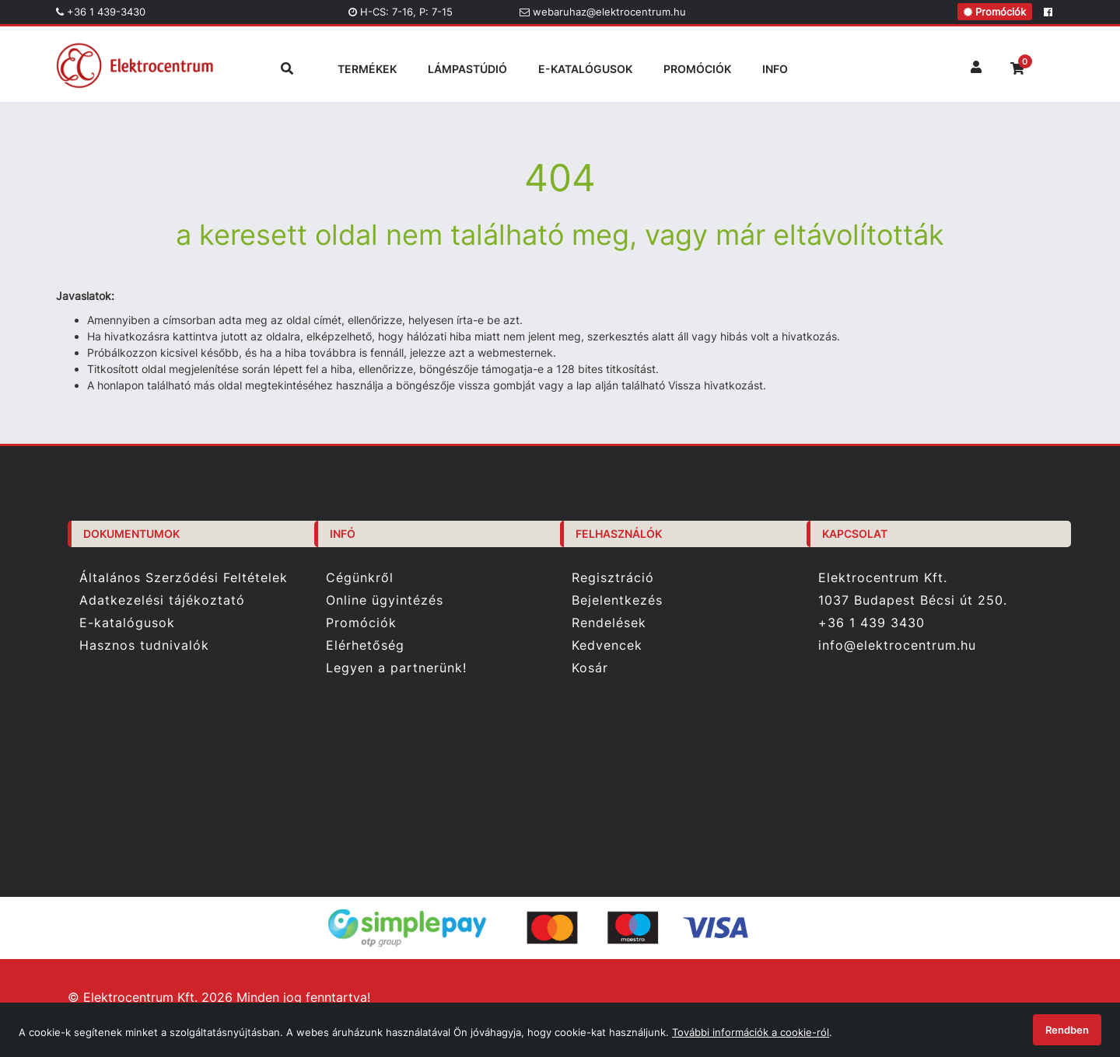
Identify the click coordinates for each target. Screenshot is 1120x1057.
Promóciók (995, 11)
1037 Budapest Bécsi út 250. (912, 600)
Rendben (1067, 1030)
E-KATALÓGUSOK (585, 68)
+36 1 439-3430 (100, 11)
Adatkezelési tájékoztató (162, 600)
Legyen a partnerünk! (396, 668)
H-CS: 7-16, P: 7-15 (400, 11)
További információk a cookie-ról (750, 1032)
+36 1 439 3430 (871, 622)
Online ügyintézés (384, 600)
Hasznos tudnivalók (144, 645)
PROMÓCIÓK (697, 68)
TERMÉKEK (367, 68)
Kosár (590, 668)
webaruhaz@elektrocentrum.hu (603, 11)
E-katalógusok (127, 623)
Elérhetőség (365, 645)
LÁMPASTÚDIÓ (467, 68)
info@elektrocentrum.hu (897, 645)
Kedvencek (607, 645)
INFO (775, 68)
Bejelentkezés (617, 600)
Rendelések (609, 623)
